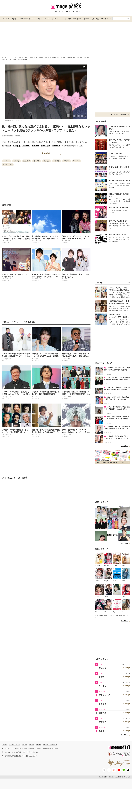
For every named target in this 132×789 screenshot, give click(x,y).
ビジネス (55, 19)
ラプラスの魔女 (8, 164)
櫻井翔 (8, 146)
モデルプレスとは (14, 745)
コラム (39, 19)
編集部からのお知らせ (50, 745)
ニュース (6, 19)
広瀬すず (17, 146)
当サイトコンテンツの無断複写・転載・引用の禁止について (21, 752)
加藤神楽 (102, 713)
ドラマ (86, 19)
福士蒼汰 (26, 146)
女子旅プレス (106, 19)
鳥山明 (101, 731)
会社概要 (4, 745)
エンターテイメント (27, 19)
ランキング (77, 19)
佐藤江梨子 (45, 146)
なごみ (101, 677)
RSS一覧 (55, 748)
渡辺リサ (102, 668)
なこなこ (102, 704)
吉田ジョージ (104, 695)
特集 (69, 19)
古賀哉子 (102, 722)
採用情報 (38, 745)
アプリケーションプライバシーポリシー (14, 748)
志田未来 (35, 146)
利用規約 (24, 745)
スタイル (14, 19)
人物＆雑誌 (95, 19)
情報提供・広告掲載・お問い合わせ (40, 748)
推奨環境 (31, 745)
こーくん (102, 686)
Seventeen (76, 161)
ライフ (47, 19)
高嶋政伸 (56, 146)
